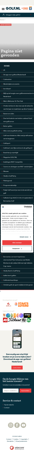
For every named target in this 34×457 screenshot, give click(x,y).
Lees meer (17, 368)
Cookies (16, 439)
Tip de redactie (9, 405)
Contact (7, 407)
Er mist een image (6, 25)
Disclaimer (10, 441)
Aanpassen (17, 248)
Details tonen (24, 237)
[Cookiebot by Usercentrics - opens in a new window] (24, 207)
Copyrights (24, 439)
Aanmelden (25, 391)
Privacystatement (21, 441)
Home (7, 66)
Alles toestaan (17, 242)
